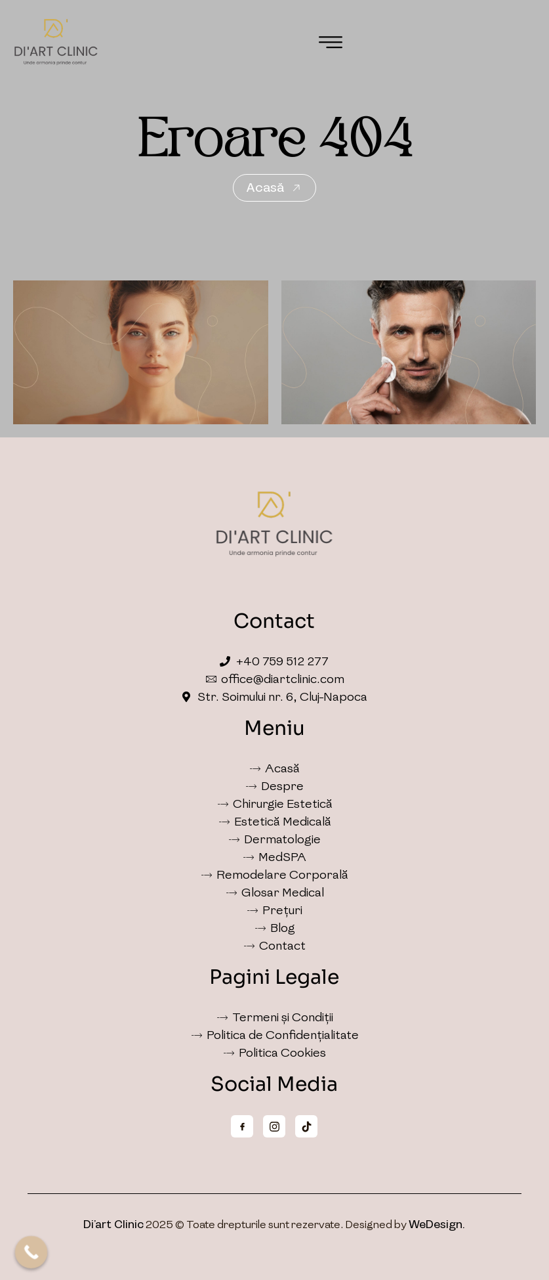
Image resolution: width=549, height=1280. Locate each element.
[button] (330, 42)
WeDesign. (437, 1224)
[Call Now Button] (31, 1252)
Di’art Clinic (113, 1224)
